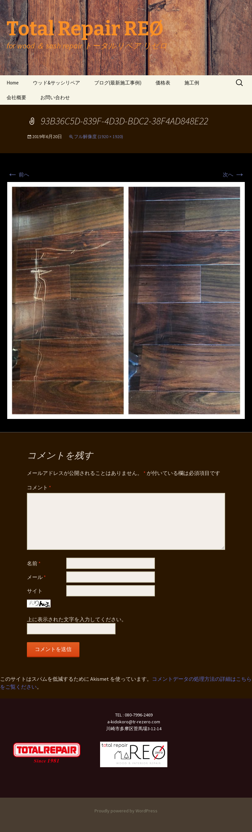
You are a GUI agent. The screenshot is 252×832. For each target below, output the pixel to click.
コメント (39, 487)
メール (36, 577)
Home (13, 83)
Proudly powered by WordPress (126, 811)
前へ (18, 174)
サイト (35, 591)
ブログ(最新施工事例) (117, 83)
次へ (234, 174)
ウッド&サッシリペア (56, 83)
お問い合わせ (55, 97)
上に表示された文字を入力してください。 (77, 619)
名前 (34, 563)
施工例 (191, 83)
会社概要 (16, 97)
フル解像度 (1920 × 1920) (98, 136)
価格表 (163, 83)
